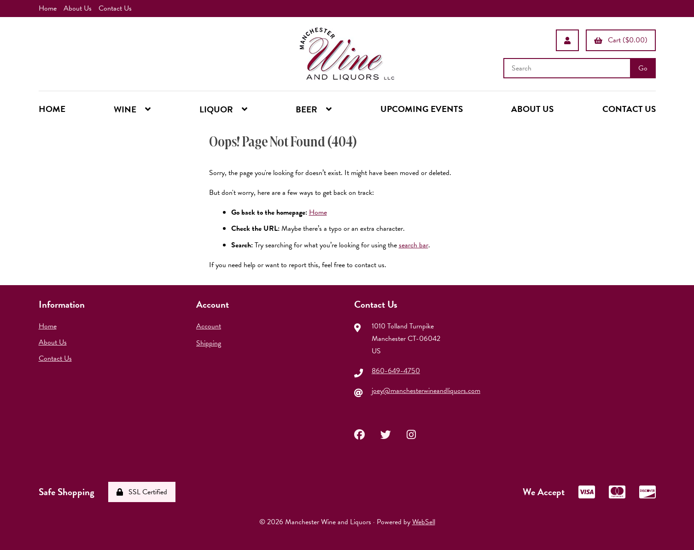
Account (208, 326)
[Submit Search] (643, 68)
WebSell (423, 521)
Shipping (208, 343)
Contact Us (115, 8)
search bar (413, 245)
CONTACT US (629, 109)
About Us (78, 8)
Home (48, 8)
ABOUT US (532, 109)
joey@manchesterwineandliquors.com (426, 390)
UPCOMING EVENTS (421, 109)
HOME (52, 109)
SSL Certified (142, 491)
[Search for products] (567, 68)
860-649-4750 (396, 370)
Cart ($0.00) (620, 40)
